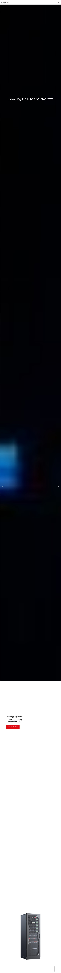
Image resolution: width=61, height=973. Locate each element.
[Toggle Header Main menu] (30, 2)
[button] (3, 486)
